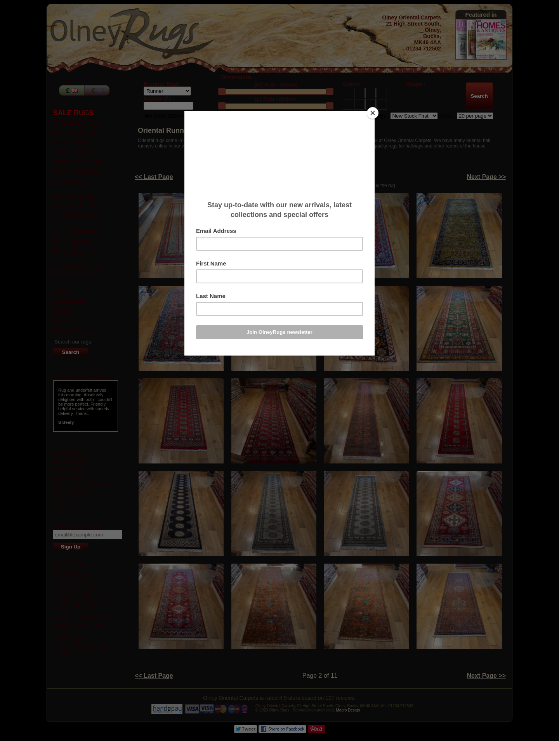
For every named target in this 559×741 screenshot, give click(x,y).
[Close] (372, 113)
